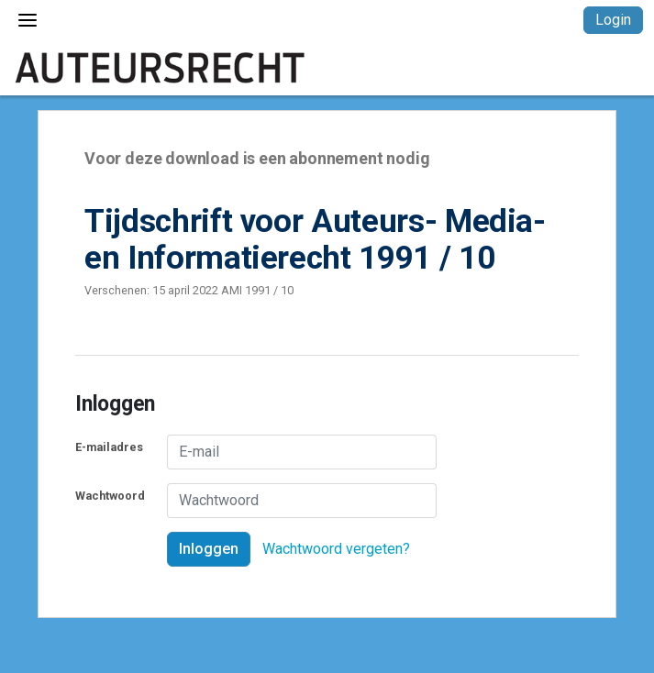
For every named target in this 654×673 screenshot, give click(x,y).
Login (613, 19)
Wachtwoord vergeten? (336, 548)
